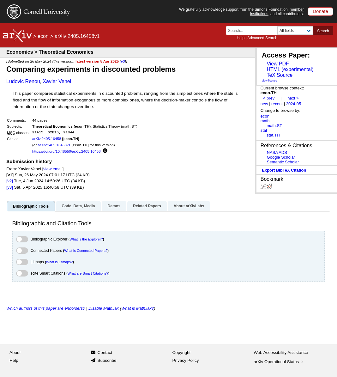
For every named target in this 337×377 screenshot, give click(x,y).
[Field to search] (295, 30)
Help (240, 38)
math (265, 121)
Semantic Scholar (283, 162)
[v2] (9, 181)
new (264, 103)
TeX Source (279, 75)
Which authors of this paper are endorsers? (45, 308)
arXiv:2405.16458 (46, 139)
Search (323, 31)
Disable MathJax (103, 308)
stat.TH (273, 135)
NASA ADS (277, 152)
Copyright (181, 352)
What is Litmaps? (59, 262)
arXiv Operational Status (279, 361)
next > (293, 98)
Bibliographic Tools (31, 206)
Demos (113, 206)
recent (277, 103)
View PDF (278, 63)
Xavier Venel (57, 81)
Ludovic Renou (23, 81)
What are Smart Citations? (88, 273)
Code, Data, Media (78, 206)
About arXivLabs (188, 206)
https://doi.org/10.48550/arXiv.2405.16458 (66, 151)
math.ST (274, 125)
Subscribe (106, 360)
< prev (268, 98)
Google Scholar (281, 157)
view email (52, 169)
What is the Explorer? (86, 239)
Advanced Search (262, 38)
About (15, 352)
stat (264, 130)
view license (269, 80)
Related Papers (147, 206)
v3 (123, 61)
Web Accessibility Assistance (281, 352)
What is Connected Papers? (85, 250)
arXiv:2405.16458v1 (54, 145)
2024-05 (293, 103)
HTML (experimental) (290, 69)
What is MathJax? (137, 308)
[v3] (9, 187)
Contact (104, 352)
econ (43, 36)
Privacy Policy (185, 360)
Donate (320, 11)
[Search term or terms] (253, 30)
